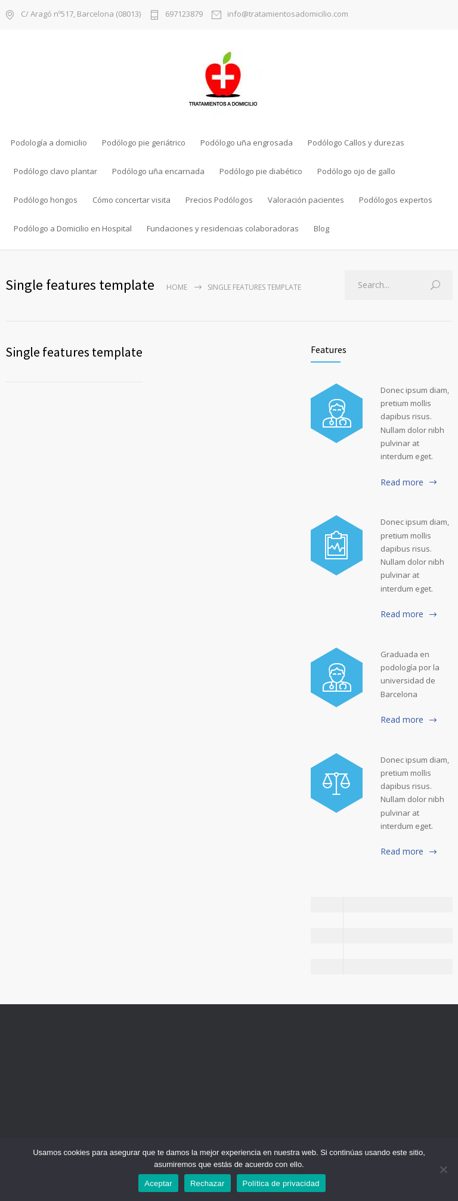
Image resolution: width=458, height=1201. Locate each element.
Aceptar (158, 1183)
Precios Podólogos (219, 199)
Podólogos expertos (395, 199)
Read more (401, 482)
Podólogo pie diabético (260, 171)
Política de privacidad (281, 1183)
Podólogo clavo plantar (55, 171)
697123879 (184, 14)
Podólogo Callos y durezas (356, 142)
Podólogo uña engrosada (246, 142)
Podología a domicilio (49, 142)
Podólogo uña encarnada (158, 171)
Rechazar (207, 1183)
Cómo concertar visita (131, 199)
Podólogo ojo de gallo (356, 171)
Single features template (74, 351)
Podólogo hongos (46, 199)
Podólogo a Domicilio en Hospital (73, 228)
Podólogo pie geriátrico (143, 142)
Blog (321, 228)
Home (176, 287)
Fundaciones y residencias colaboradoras (223, 228)
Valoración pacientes (306, 199)
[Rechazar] (443, 1169)
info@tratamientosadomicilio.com (287, 14)
